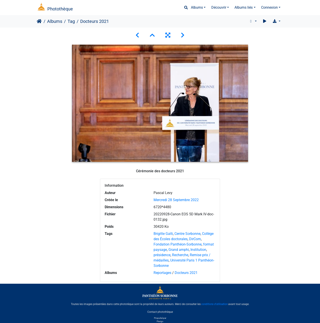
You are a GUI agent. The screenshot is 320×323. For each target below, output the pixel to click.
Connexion (269, 7)
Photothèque (60, 9)
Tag (71, 21)
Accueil (39, 21)
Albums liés (243, 7)
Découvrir (218, 7)
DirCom (195, 239)
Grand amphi (178, 250)
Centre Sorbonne (187, 234)
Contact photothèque (160, 311)
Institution (198, 250)
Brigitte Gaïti (163, 234)
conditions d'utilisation (214, 304)
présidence (162, 255)
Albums (197, 7)
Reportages (162, 273)
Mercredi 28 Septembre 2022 (176, 200)
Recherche (180, 255)
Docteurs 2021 (186, 273)
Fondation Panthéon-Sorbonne (178, 244)
